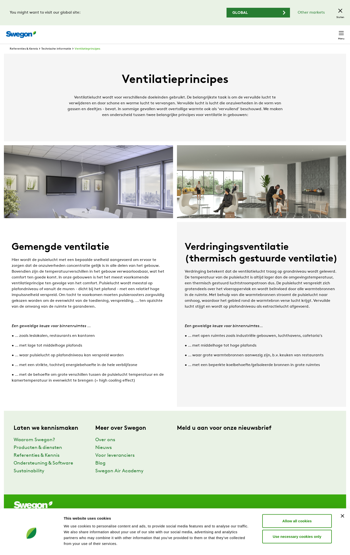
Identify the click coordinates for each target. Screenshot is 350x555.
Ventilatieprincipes (87, 57)
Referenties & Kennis (24, 57)
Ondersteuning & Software (43, 472)
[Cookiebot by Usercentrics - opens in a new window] (31, 545)
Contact (332, 32)
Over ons (105, 449)
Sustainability (29, 480)
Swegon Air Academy (119, 480)
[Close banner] (342, 498)
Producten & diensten (38, 456)
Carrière (289, 32)
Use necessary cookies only (297, 519)
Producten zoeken (213, 32)
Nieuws (103, 456)
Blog (100, 472)
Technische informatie (56, 57)
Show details (255, 545)
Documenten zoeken (257, 32)
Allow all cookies (297, 503)
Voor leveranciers (115, 464)
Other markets (311, 13)
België (310, 32)
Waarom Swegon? (34, 449)
